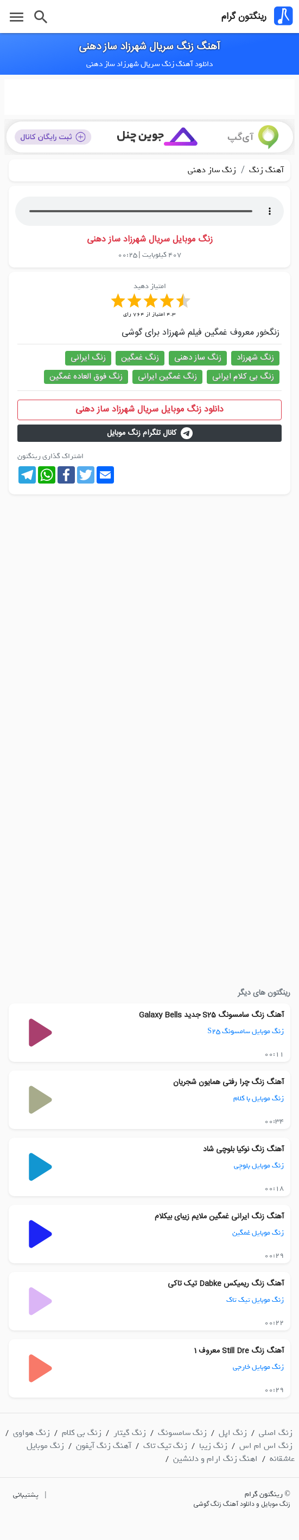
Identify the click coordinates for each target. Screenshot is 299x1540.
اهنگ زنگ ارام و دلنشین (215, 1458)
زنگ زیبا (213, 1445)
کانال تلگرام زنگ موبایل (150, 433)
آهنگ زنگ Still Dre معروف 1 (239, 1351)
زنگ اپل (233, 1432)
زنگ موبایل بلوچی (259, 1165)
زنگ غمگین (140, 357)
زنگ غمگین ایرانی (167, 376)
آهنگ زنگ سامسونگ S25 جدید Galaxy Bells (211, 1015)
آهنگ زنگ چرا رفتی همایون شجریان (228, 1082)
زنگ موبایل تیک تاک (255, 1300)
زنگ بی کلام (81, 1432)
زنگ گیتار (129, 1432)
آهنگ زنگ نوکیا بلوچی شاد (243, 1149)
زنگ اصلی (275, 1432)
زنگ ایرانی (88, 357)
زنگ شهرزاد (255, 357)
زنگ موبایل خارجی (258, 1367)
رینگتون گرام (243, 16)
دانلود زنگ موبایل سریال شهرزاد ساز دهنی (149, 409)
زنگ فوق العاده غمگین (86, 376)
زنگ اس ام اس (265, 1445)
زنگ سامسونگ (182, 1432)
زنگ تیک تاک (165, 1445)
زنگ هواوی (31, 1432)
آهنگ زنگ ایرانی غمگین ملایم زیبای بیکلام (219, 1216)
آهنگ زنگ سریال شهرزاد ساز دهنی (149, 47)
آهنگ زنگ (265, 170)
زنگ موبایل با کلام (258, 1098)
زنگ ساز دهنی (212, 170)
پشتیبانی (26, 1494)
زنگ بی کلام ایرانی (243, 376)
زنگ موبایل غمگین (258, 1232)
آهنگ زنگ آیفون (103, 1445)
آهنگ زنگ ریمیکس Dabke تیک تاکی (226, 1283)
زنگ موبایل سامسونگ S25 (245, 1031)
